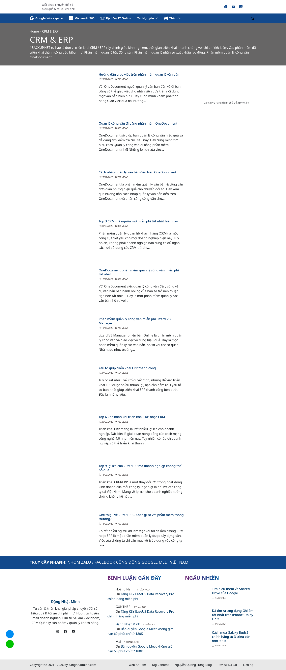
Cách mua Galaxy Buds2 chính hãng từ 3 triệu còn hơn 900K (231, 636)
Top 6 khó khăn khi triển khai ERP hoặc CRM (132, 417)
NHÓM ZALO (79, 562)
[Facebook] (226, 7)
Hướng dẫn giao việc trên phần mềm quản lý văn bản (139, 74)
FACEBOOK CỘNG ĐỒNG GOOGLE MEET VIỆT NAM (141, 562)
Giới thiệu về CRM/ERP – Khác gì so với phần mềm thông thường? (141, 517)
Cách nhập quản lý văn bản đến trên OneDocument (137, 172)
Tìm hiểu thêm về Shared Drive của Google (231, 591)
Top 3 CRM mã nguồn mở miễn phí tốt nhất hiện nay (138, 221)
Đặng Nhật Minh (65, 601)
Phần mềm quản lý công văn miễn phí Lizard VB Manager (135, 321)
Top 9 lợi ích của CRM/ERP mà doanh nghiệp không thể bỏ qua (140, 468)
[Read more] (143, 6)
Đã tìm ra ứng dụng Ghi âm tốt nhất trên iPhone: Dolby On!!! (232, 614)
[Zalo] (241, 7)
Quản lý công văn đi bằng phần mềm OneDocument (138, 123)
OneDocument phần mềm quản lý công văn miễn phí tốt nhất (139, 272)
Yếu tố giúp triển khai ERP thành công (127, 368)
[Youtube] (233, 7)
